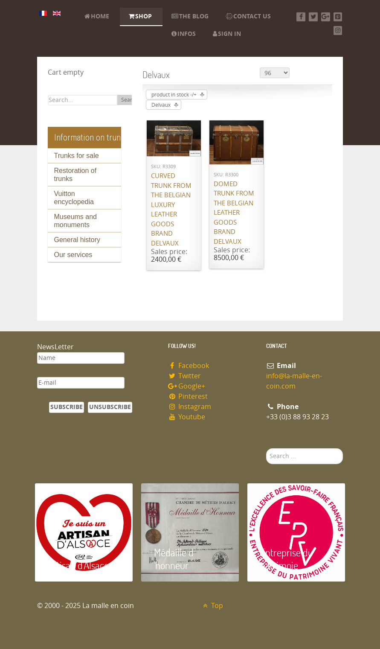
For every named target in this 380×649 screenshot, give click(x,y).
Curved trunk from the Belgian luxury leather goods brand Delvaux (171, 209)
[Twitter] (313, 16)
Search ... (266, 448)
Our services (73, 254)
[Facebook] (300, 16)
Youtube (187, 417)
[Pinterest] (338, 16)
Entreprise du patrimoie (286, 559)
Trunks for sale (76, 155)
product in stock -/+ (174, 95)
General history (77, 239)
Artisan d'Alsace (78, 565)
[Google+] (325, 16)
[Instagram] (338, 30)
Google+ (187, 386)
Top (212, 606)
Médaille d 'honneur (174, 559)
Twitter (184, 376)
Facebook (188, 366)
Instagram (190, 407)
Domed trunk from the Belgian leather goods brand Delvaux (234, 213)
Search (129, 100)
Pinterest (188, 396)
